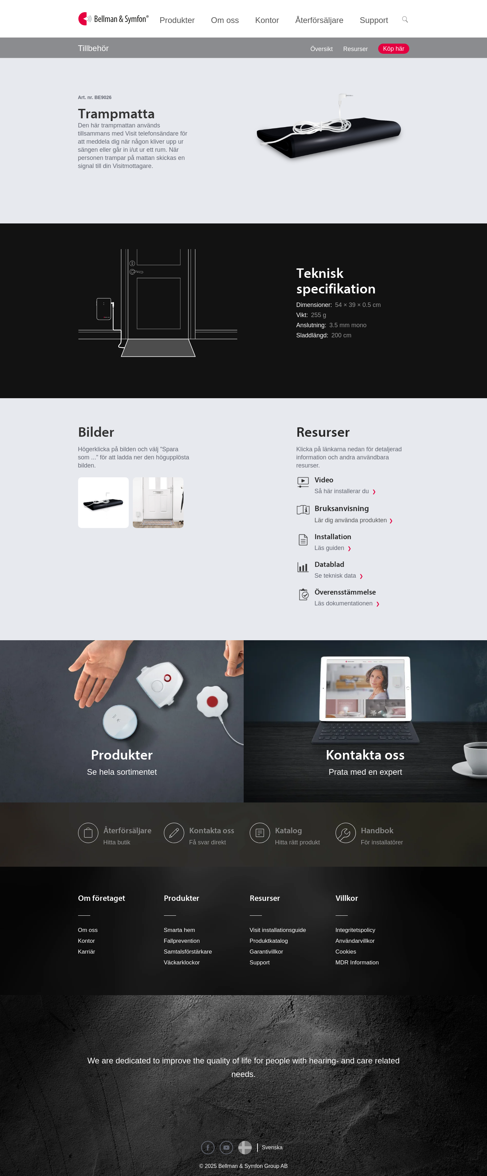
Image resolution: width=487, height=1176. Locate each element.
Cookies (346, 952)
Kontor (86, 941)
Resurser (355, 49)
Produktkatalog (269, 941)
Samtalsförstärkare (188, 952)
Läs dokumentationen (347, 603)
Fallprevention (182, 941)
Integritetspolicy (355, 930)
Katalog (288, 830)
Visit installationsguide (278, 930)
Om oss (88, 930)
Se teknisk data (339, 575)
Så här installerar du (345, 491)
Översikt (321, 49)
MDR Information (357, 962)
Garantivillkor (266, 952)
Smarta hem (179, 930)
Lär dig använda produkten (351, 520)
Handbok (377, 830)
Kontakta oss (211, 830)
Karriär (86, 952)
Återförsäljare (127, 830)
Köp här (393, 48)
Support (260, 962)
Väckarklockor (182, 962)
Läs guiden (333, 548)
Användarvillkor (355, 941)
